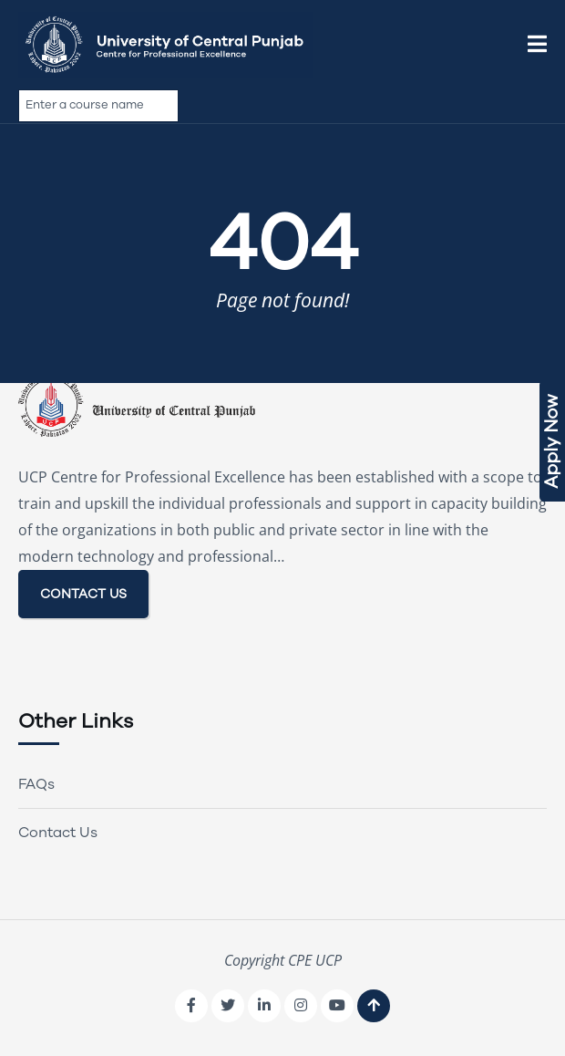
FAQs (36, 784)
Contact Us (58, 833)
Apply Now (551, 441)
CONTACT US (83, 594)
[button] (537, 44)
